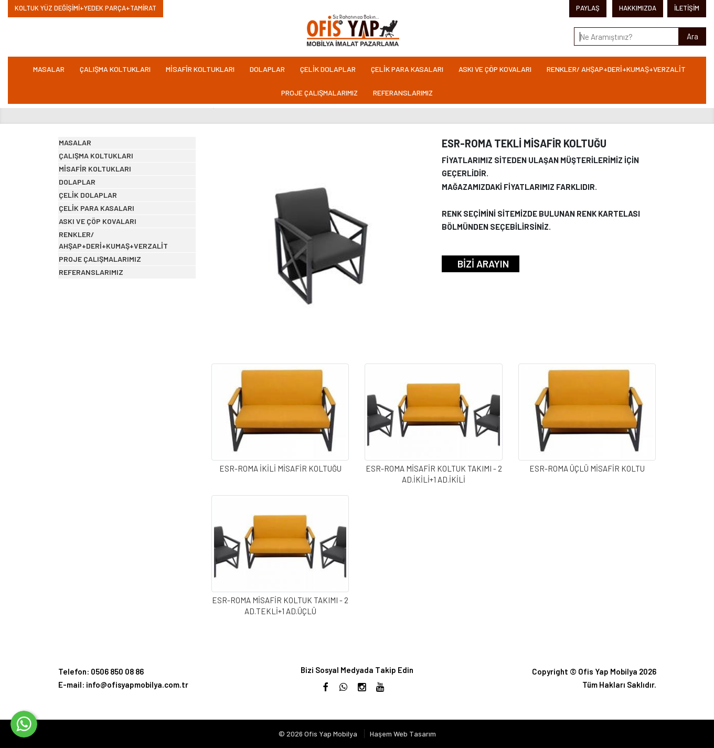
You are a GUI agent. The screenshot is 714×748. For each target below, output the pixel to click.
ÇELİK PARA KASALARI (407, 69)
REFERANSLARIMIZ (403, 92)
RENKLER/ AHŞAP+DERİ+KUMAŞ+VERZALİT (616, 69)
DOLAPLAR (267, 69)
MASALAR (49, 69)
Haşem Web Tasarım (403, 733)
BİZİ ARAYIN (483, 264)
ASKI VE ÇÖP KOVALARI (495, 69)
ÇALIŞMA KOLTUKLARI (115, 69)
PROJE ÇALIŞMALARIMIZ (319, 92)
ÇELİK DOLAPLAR (328, 69)
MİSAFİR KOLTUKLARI (200, 69)
